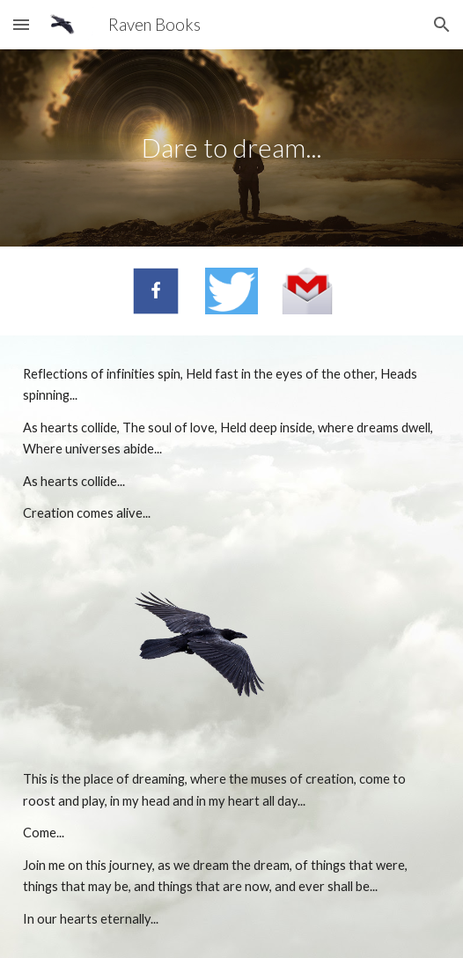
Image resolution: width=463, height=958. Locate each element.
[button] (21, 24)
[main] (231, 148)
